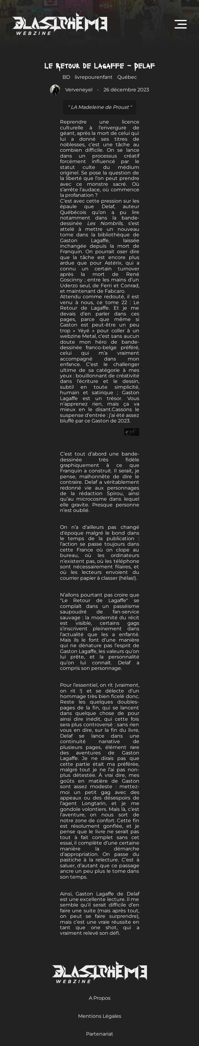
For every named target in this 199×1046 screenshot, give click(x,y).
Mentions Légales (99, 1016)
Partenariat (99, 1034)
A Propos (100, 998)
